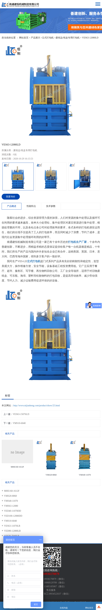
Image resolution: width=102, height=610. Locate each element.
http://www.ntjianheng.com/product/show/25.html (36, 405)
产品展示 (35, 37)
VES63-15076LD (21, 414)
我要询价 (10, 196)
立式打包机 (48, 37)
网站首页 (23, 37)
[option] (51, 91)
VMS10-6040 (19, 423)
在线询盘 (64, 606)
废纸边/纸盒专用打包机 (68, 37)
